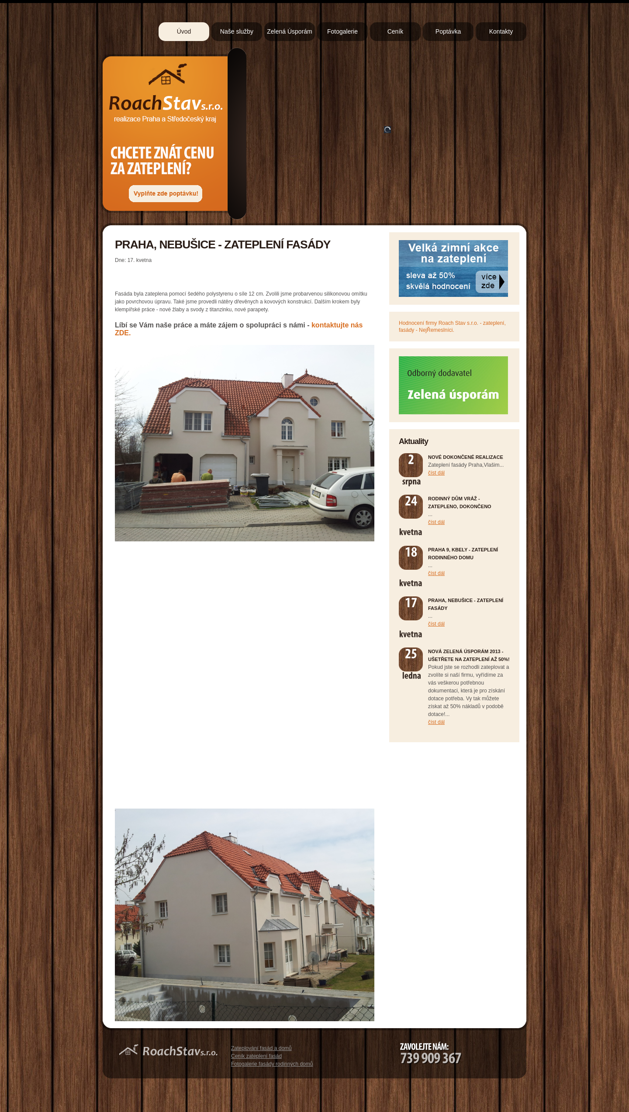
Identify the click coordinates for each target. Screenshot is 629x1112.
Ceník (395, 31)
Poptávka (448, 31)
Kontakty (501, 31)
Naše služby (236, 31)
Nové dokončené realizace (465, 457)
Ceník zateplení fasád (256, 1056)
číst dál (436, 473)
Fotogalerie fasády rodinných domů (272, 1064)
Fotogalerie (342, 31)
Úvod (184, 31)
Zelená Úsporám (289, 31)
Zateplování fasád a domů (261, 1048)
